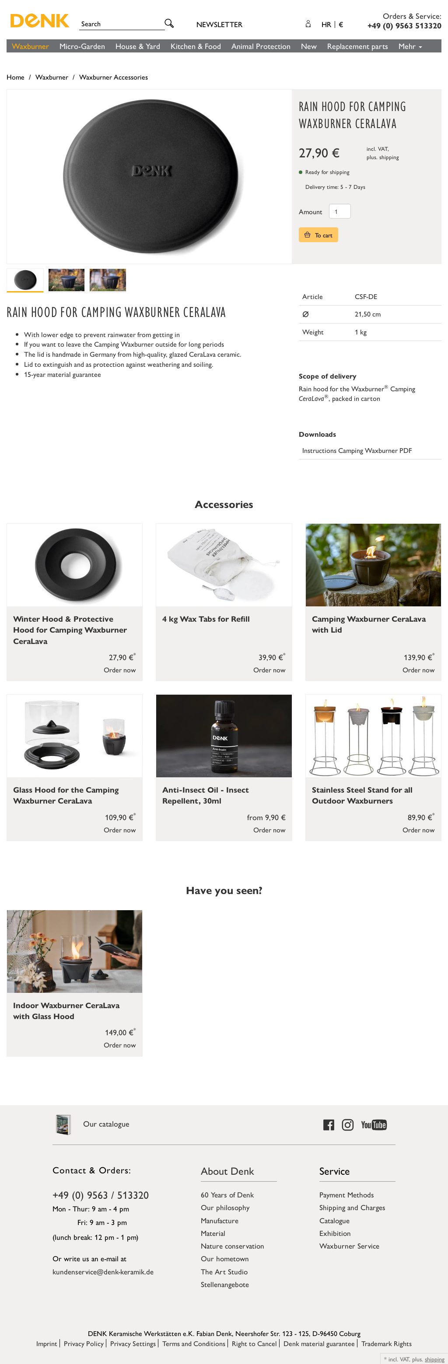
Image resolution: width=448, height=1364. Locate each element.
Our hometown (225, 1258)
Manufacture (219, 1220)
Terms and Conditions (193, 1343)
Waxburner (30, 45)
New (309, 45)
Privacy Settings (133, 1343)
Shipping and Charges (352, 1207)
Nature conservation (232, 1245)
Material (213, 1233)
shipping (389, 157)
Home (15, 77)
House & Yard (138, 45)
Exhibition (335, 1233)
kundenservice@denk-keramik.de (103, 1271)
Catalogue (334, 1220)
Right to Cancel (254, 1343)
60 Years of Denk (227, 1194)
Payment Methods (346, 1194)
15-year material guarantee (62, 374)
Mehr (410, 45)
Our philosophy (225, 1207)
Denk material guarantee (319, 1343)
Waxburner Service (349, 1245)
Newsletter (219, 24)
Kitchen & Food (196, 45)
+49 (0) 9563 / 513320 (100, 1194)
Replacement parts (357, 45)
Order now (120, 670)
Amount (310, 211)
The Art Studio (224, 1271)
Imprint (46, 1343)
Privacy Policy (84, 1343)
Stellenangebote (225, 1284)
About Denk (227, 1170)
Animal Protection (260, 45)
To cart (318, 234)
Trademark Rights (386, 1343)
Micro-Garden (82, 45)
